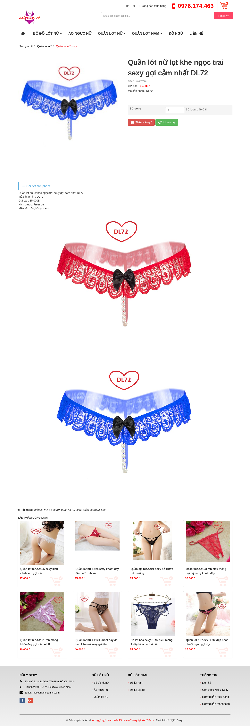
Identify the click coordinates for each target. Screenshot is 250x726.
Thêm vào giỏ (141, 122)
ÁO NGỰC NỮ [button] (79, 33)
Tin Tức (130, 5)
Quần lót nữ (101, 696)
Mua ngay (166, 122)
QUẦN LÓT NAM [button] (147, 35)
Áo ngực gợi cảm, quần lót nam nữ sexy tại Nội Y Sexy (123, 720)
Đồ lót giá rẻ (137, 689)
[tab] (36, 186)
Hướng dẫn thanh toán (216, 703)
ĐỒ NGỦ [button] (176, 33)
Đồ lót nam (136, 682)
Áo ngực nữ (101, 689)
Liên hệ (206, 682)
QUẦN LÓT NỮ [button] (112, 35)
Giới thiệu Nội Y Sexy (215, 689)
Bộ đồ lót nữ (101, 682)
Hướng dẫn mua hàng (152, 5)
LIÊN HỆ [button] (196, 33)
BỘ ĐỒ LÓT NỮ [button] (47, 35)
